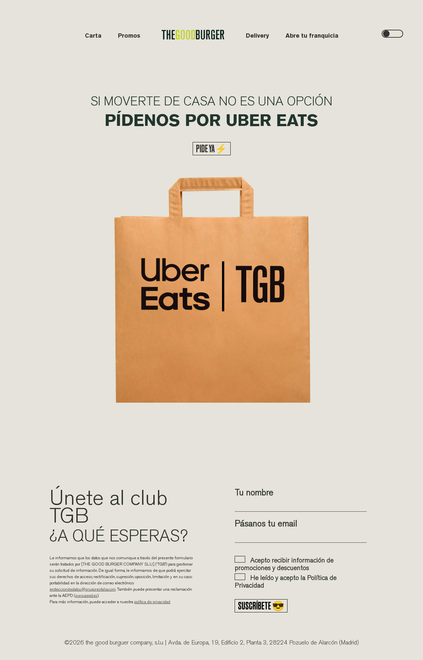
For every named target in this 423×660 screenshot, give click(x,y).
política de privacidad (152, 601)
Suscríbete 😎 (261, 605)
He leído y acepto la (285, 581)
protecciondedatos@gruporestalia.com (83, 589)
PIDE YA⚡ (211, 148)
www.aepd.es (86, 595)
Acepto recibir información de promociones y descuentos (284, 564)
